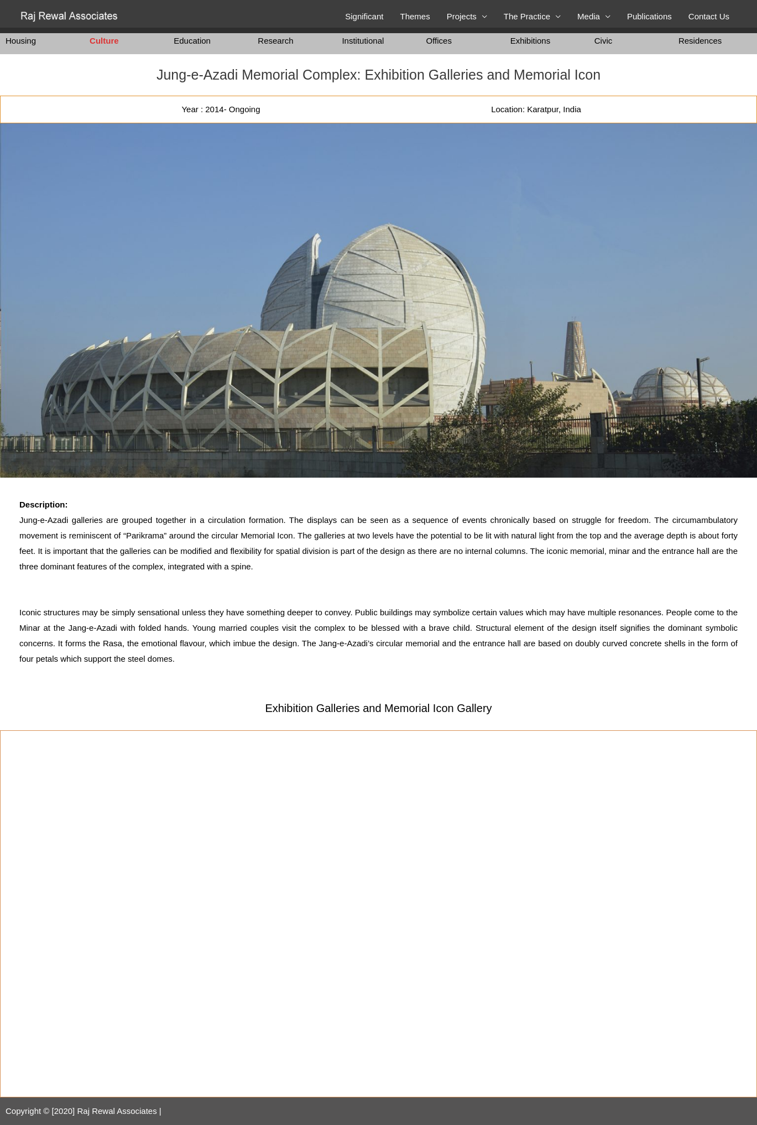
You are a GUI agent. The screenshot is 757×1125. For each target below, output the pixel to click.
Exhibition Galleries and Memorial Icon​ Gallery (378, 708)
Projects (462, 16)
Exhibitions (530, 40)
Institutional (363, 40)
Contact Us (708, 16)
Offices (439, 40)
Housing (21, 40)
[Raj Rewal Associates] (70, 15)
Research (275, 40)
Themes (415, 16)
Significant (364, 16)
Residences (700, 40)
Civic (603, 40)
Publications (649, 16)
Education (192, 40)
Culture (104, 40)
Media (588, 16)
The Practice (527, 16)
